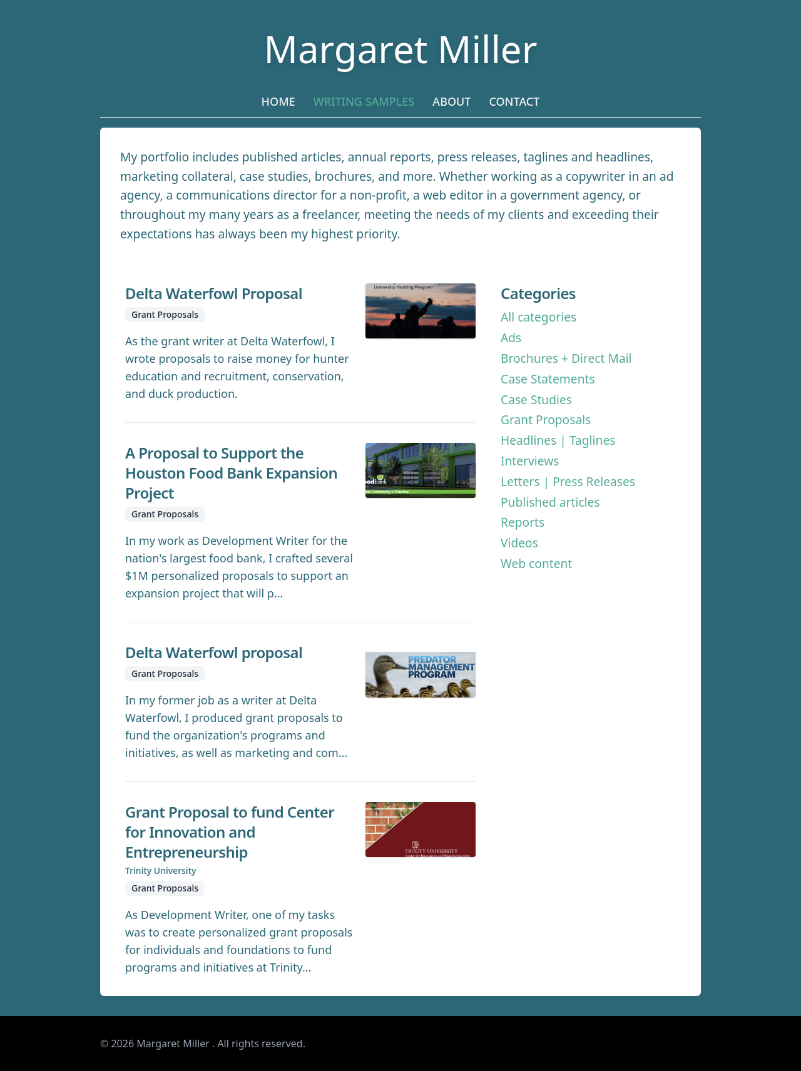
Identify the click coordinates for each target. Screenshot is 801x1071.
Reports (522, 522)
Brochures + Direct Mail (566, 358)
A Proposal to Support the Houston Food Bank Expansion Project (231, 472)
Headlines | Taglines (558, 440)
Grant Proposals (546, 419)
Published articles (550, 502)
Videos (519, 542)
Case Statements (548, 378)
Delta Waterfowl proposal (213, 652)
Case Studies (536, 399)
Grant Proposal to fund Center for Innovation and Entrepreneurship (229, 831)
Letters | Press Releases (568, 481)
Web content (536, 563)
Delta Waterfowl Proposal (213, 293)
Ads (511, 337)
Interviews (530, 460)
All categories (538, 316)
